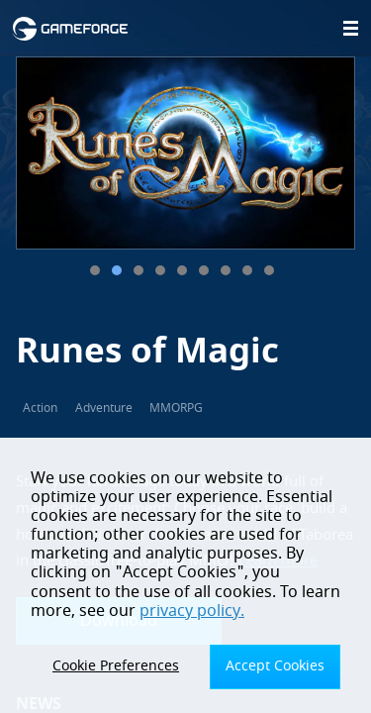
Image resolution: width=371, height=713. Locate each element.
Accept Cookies (275, 666)
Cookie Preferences (115, 666)
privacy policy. (191, 611)
